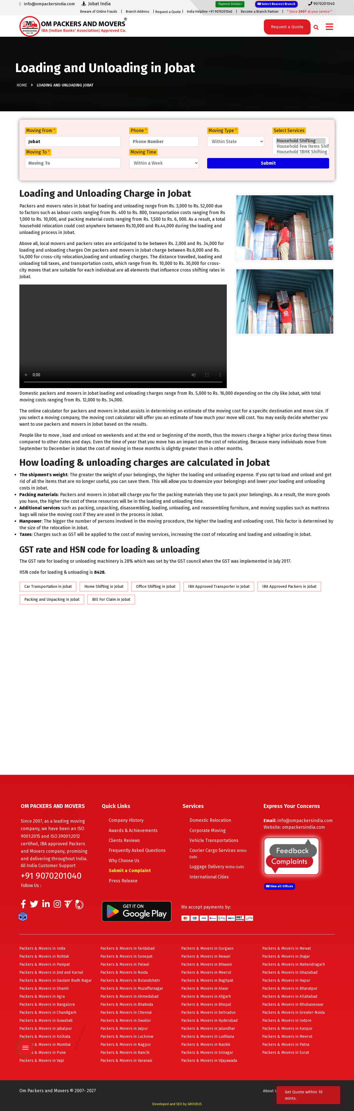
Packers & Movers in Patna (285, 1044)
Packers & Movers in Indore (286, 1020)
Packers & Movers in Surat (285, 1052)
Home (22, 85)
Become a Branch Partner (259, 12)
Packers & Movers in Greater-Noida (293, 1012)
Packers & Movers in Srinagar (207, 1052)
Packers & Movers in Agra (42, 996)
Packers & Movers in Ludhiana (207, 1036)
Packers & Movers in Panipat (44, 964)
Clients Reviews (124, 840)
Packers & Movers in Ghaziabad (289, 972)
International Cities (209, 877)
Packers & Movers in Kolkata (44, 1036)
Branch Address (137, 12)
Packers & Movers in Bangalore (47, 1004)
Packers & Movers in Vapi (41, 1060)
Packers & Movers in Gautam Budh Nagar (55, 980)
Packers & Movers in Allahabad (289, 996)
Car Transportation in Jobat (48, 586)
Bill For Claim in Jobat (111, 599)
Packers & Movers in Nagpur (125, 1044)
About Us (271, 1091)
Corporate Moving (207, 830)
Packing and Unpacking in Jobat (51, 599)
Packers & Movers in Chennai (126, 1012)
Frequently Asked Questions (137, 850)
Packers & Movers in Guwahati (45, 1020)
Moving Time (143, 152)
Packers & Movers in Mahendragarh (293, 964)
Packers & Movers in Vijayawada (209, 1060)
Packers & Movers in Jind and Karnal (51, 972)
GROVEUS (195, 1104)
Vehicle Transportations (213, 840)
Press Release (123, 880)
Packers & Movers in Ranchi (124, 1052)
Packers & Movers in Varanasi (126, 1060)
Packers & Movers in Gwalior (125, 1020)
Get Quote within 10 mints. (303, 1095)
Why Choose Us (124, 860)
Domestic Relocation (210, 820)
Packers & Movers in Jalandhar (208, 1028)
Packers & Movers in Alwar (204, 988)
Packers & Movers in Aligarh (206, 996)
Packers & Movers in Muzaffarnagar (131, 988)
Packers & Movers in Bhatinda (126, 1004)
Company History (126, 820)
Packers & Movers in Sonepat (126, 956)
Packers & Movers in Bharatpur (289, 988)
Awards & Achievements (133, 830)
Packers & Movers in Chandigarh (47, 1012)
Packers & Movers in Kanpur (287, 1028)
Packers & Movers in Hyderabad (209, 1020)
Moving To (38, 152)
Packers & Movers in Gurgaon (207, 948)
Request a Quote (168, 12)
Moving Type (223, 130)
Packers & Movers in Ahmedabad (129, 996)
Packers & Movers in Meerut (206, 972)
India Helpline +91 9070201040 (209, 12)
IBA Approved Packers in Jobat (289, 586)
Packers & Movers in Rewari (205, 956)
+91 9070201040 (51, 875)
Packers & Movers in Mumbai (45, 1044)
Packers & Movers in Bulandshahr (130, 980)
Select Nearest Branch (276, 4)
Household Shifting (301, 141)
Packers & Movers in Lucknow (126, 1036)
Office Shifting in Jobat (155, 586)
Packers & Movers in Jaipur (124, 1028)
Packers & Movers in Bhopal (206, 1004)
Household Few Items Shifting (301, 146)
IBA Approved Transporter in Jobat (218, 586)
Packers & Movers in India (42, 948)
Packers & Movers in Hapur (286, 980)
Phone (139, 130)
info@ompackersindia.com (305, 820)
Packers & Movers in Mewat (286, 948)
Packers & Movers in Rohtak (44, 956)
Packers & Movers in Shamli (44, 988)
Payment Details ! (230, 4)
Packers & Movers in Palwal (124, 964)
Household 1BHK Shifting (301, 152)
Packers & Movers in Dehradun (208, 1012)
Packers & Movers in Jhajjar (286, 956)
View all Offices (279, 886)
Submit (268, 163)
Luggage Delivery (216, 866)
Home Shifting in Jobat (103, 586)
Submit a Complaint (130, 870)
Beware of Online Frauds (98, 12)
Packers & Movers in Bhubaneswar (293, 1004)
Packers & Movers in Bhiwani (206, 964)
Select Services (289, 130)
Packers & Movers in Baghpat (207, 980)
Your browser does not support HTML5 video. (123, 336)
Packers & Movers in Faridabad (127, 948)
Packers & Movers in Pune (42, 1052)
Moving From (40, 130)
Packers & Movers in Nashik (205, 1044)
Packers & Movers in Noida (124, 972)
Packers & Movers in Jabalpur (45, 1028)
